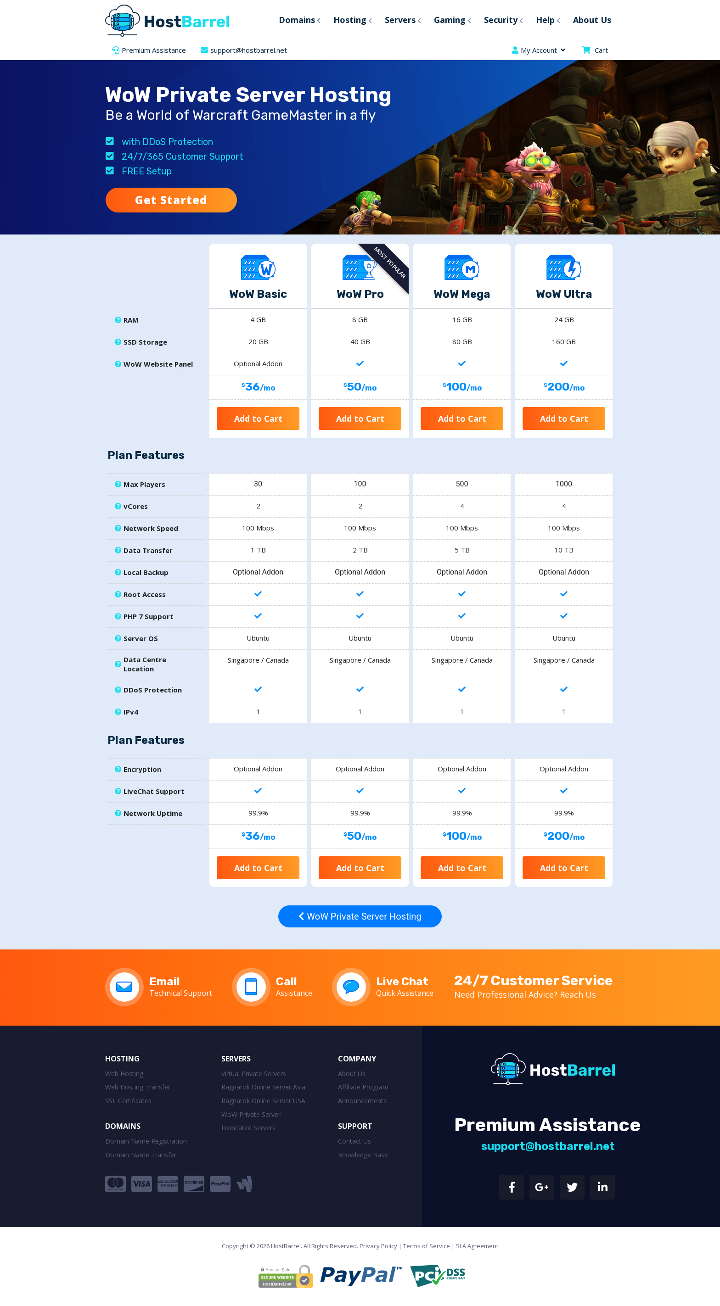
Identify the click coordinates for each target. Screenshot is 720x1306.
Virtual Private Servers (253, 1073)
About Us (352, 1073)
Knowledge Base (363, 1154)
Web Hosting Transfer (137, 1087)
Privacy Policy (378, 1246)
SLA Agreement (477, 1246)
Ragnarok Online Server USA (263, 1100)
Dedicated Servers (248, 1127)
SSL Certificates (128, 1100)
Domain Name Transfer (140, 1154)
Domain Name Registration (146, 1141)
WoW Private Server (251, 1114)
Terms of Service (426, 1246)
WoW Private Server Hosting (359, 916)
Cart (601, 50)
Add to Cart (258, 418)
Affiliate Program (363, 1087)
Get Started (171, 199)
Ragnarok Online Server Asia (263, 1087)
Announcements (362, 1100)
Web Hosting (124, 1073)
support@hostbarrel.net (248, 50)
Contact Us (354, 1141)
